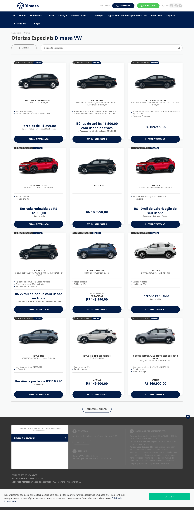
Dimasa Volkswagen (39, 437)
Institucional (21, 23)
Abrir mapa (81, 442)
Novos (22, 15)
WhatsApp (150, 5)
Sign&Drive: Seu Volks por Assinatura (127, 15)
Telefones (125, 5)
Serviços (62, 15)
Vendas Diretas (81, 15)
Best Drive (156, 15)
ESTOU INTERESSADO (39, 139)
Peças (37, 23)
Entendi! (169, 496)
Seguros (170, 15)
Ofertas (50, 15)
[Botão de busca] (179, 48)
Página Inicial (16, 33)
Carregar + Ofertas (97, 409)
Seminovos (36, 15)
